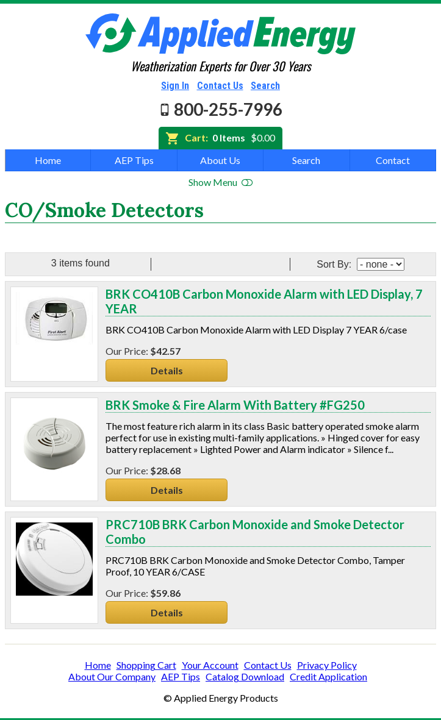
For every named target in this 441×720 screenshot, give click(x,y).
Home (48, 160)
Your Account (210, 665)
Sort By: (335, 264)
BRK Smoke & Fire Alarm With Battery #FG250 (235, 404)
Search (265, 85)
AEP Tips (134, 160)
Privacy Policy (327, 665)
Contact (393, 160)
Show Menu (220, 182)
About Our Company (112, 676)
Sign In (175, 85)
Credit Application (328, 676)
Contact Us (220, 85)
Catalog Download (245, 676)
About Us (220, 160)
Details (167, 370)
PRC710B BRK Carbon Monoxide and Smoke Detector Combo (255, 531)
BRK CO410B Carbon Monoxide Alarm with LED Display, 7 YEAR (264, 301)
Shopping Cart (146, 665)
